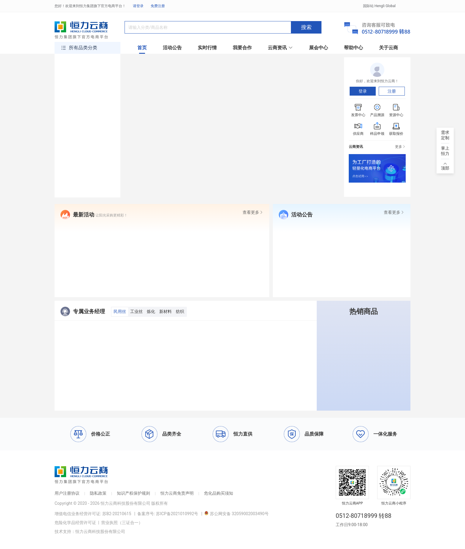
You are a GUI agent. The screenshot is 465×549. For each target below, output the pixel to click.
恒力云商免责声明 (177, 493)
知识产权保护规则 (133, 493)
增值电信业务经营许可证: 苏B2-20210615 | (96, 513)
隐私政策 (98, 493)
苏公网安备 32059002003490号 (236, 513)
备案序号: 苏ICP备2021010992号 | (170, 513)
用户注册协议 (67, 493)
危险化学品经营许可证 (75, 522)
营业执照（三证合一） (122, 522)
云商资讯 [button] (280, 47)
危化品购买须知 (218, 493)
